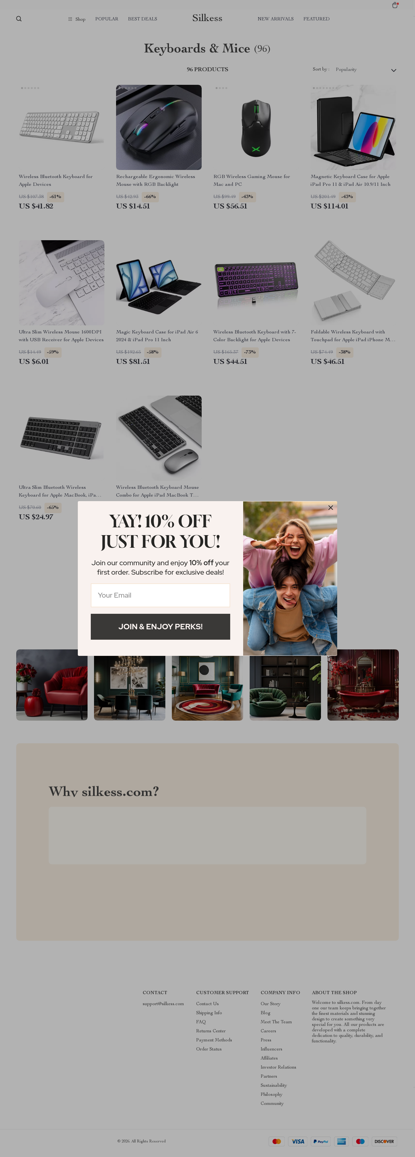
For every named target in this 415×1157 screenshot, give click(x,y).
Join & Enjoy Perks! (160, 627)
